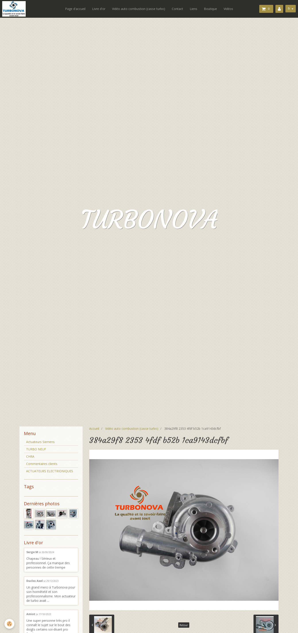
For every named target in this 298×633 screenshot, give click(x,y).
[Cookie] (9, 624)
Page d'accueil (75, 9)
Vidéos (228, 9)
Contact (177, 9)
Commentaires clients (41, 464)
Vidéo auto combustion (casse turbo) (138, 9)
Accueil (94, 428)
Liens (193, 9)
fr (289, 8)
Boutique (210, 9)
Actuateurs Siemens (40, 442)
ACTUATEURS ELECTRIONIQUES (49, 471)
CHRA (30, 456)
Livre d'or (98, 9)
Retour (184, 625)
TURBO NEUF (36, 449)
